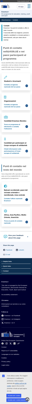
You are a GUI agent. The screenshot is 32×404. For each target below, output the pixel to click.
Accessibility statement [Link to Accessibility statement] (9, 294)
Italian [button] (21, 7)
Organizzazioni (10, 101)
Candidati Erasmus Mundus (15, 121)
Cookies (4, 358)
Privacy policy (5, 361)
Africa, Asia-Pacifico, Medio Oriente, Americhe (15, 216)
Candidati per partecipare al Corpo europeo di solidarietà (15, 144)
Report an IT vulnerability (9, 350)
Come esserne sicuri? (24, 1)
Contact (3, 347)
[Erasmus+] (5, 6)
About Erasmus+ (6, 20)
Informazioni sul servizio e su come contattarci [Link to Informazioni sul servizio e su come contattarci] (13, 305)
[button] (7, 250)
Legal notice (5, 365)
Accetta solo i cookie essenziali (17, 400)
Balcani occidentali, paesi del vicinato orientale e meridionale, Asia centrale (16, 192)
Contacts (15, 20)
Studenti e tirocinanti (12, 81)
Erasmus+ (5, 282)
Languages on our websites (10, 354)
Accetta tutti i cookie (14, 395)
